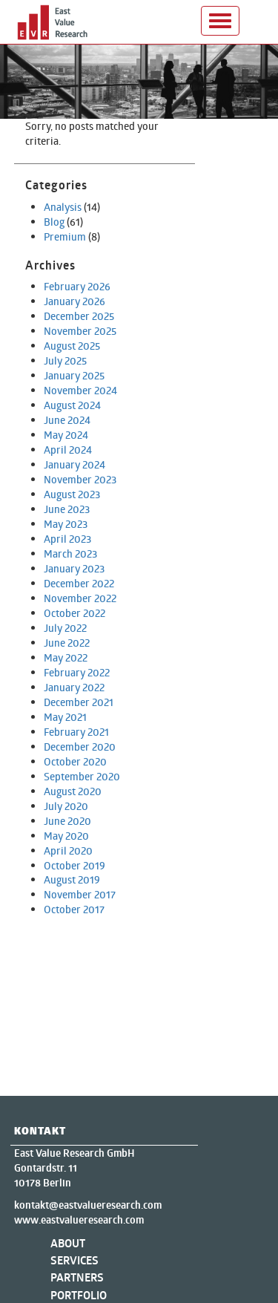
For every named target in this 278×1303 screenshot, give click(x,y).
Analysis (63, 207)
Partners (77, 1277)
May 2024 (66, 435)
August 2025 (72, 346)
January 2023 (74, 568)
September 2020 (82, 776)
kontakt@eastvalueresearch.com (88, 1205)
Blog (54, 222)
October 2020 (75, 761)
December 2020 (80, 746)
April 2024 (68, 450)
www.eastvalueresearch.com (79, 1219)
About (67, 1243)
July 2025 (65, 360)
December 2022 (79, 583)
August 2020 (73, 791)
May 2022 (65, 657)
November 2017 (80, 894)
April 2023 (67, 539)
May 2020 (66, 836)
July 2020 (66, 806)
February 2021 (76, 732)
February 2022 (77, 672)
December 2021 (78, 702)
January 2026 (74, 301)
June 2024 (67, 420)
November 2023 (80, 479)
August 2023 (72, 494)
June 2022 (67, 643)
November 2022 (80, 598)
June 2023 (67, 509)
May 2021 (65, 717)
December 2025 (79, 316)
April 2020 (68, 850)
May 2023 (65, 524)
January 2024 (74, 464)
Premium (65, 236)
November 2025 (80, 331)
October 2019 (74, 865)
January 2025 (74, 375)
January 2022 (74, 687)
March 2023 (70, 553)
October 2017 (74, 909)
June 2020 (67, 821)
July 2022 (65, 628)
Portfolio (78, 1295)
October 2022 (74, 613)
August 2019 (72, 879)
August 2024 (72, 405)
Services (74, 1260)
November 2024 (80, 390)
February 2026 (77, 286)
